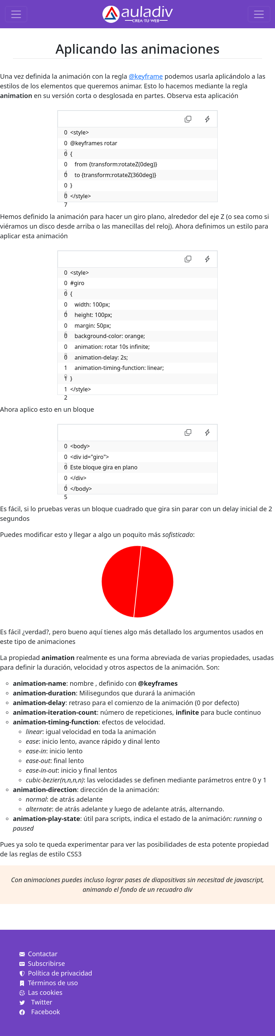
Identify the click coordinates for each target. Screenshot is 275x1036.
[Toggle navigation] (16, 14)
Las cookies (40, 992)
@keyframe (146, 76)
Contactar (38, 953)
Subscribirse (42, 963)
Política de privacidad (55, 973)
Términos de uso (48, 982)
